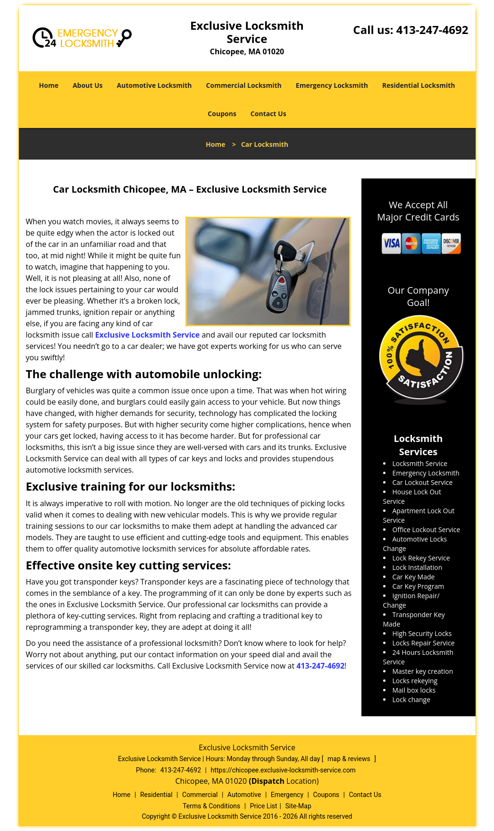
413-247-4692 (432, 29)
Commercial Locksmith (244, 85)
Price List (263, 806)
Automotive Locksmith (154, 85)
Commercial (200, 794)
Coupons (222, 113)
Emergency (287, 794)
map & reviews (349, 759)
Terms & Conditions (211, 806)
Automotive (244, 794)
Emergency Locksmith (332, 85)
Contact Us (268, 113)
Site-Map (298, 806)
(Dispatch (267, 781)
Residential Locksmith (418, 85)
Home (49, 85)
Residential (156, 794)
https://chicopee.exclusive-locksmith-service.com (282, 770)
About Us (88, 85)
